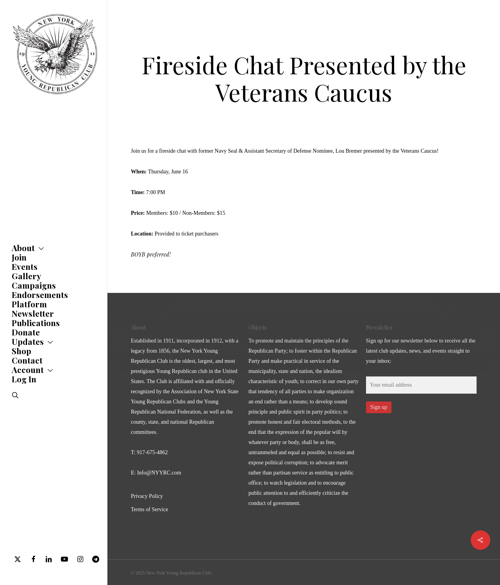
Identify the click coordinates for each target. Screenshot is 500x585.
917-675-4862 (152, 452)
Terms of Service (149, 509)
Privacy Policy (147, 496)
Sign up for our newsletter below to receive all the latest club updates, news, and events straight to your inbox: (420, 351)
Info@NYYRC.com (159, 473)
